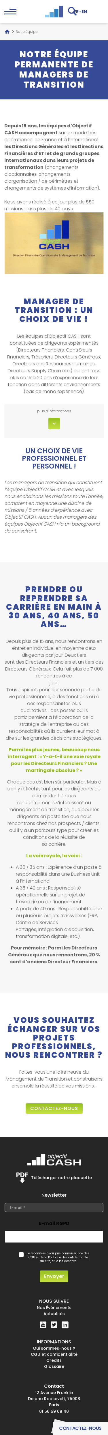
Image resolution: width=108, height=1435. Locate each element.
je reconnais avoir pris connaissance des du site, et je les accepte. (58, 1257)
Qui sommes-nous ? (54, 1348)
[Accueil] (7, 32)
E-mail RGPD (54, 1223)
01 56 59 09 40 (54, 1411)
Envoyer (54, 1276)
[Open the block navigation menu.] (10, 11)
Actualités (54, 1314)
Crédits (54, 1360)
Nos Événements (54, 1308)
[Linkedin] (65, 1324)
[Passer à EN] (84, 11)
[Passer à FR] (76, 11)
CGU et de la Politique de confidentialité (58, 1257)
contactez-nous (54, 1108)
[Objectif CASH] (54, 11)
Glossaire (54, 1366)
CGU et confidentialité (54, 1354)
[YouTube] (43, 1324)
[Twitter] (54, 1324)
